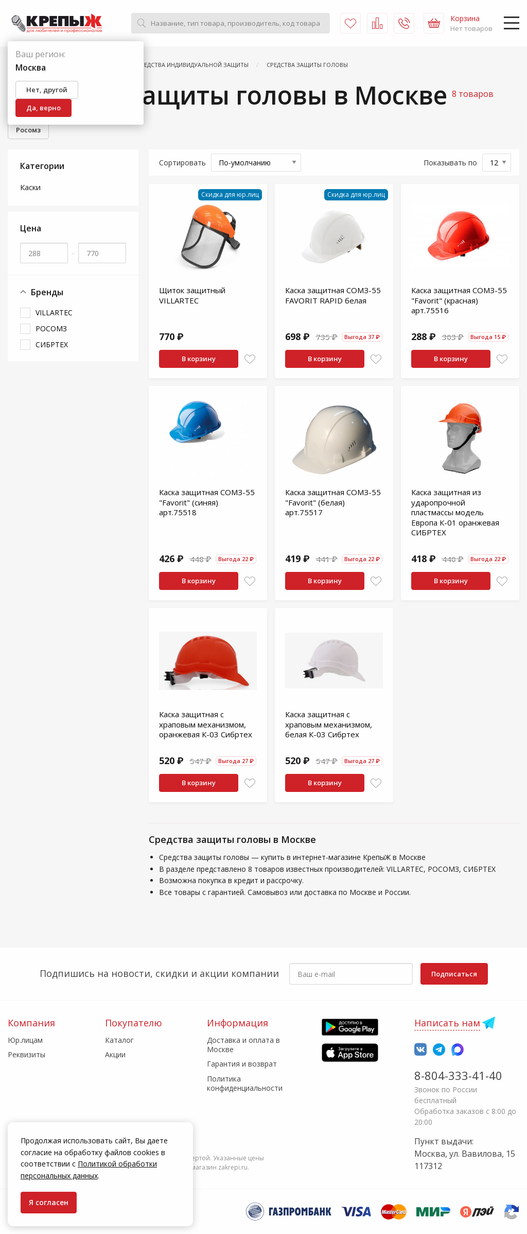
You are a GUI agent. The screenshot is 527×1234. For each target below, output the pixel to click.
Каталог (119, 1040)
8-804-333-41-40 (458, 1075)
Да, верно (43, 107)
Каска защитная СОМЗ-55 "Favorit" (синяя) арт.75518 (207, 502)
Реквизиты (26, 1054)
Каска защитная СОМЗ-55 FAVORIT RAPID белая (333, 295)
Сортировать (182, 162)
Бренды (41, 292)
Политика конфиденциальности (245, 1083)
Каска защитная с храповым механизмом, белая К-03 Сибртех (328, 724)
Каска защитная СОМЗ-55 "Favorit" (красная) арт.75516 (459, 300)
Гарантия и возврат (242, 1064)
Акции (115, 1054)
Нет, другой (46, 89)
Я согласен (48, 1202)
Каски (30, 187)
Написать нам (447, 1023)
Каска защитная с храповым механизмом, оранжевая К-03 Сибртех (205, 724)
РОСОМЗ (51, 328)
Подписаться (454, 973)
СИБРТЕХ (52, 344)
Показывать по (450, 162)
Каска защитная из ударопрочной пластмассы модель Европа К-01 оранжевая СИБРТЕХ (455, 512)
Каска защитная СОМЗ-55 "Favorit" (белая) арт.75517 (333, 502)
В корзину (199, 358)
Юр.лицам (25, 1040)
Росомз (28, 129)
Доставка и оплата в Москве (243, 1044)
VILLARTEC (54, 312)
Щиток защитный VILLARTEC (192, 295)
